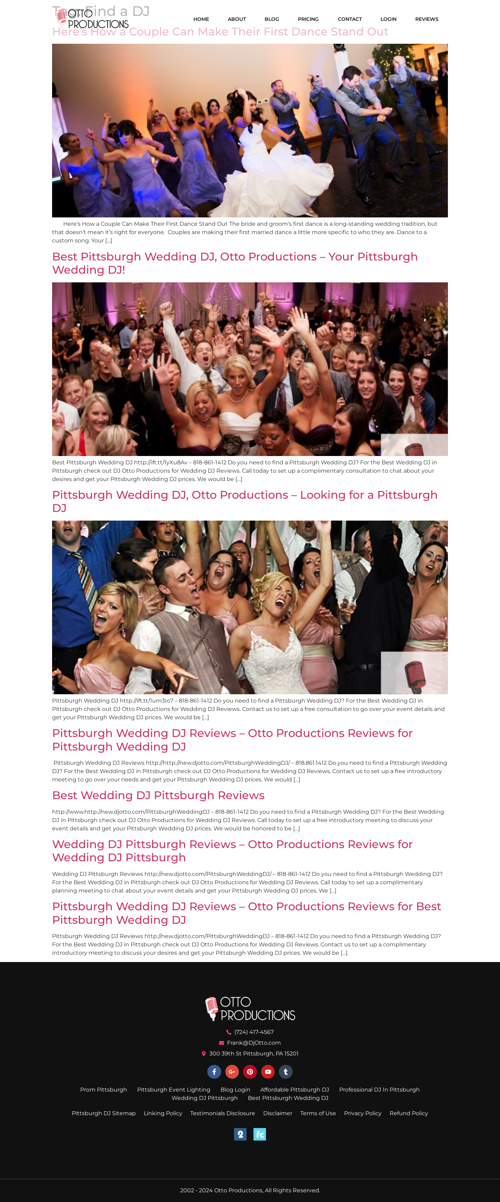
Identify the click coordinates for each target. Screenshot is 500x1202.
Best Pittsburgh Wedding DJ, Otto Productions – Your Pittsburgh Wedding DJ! (235, 263)
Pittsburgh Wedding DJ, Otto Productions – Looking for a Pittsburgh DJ (245, 501)
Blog (272, 19)
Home (201, 19)
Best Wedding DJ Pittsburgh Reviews (158, 795)
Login (389, 19)
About (237, 19)
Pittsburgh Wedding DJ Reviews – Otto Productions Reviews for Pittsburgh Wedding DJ (232, 739)
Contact (350, 19)
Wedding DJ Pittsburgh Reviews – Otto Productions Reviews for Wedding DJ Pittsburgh (232, 850)
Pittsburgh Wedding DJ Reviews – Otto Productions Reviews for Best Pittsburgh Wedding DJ (246, 913)
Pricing (308, 19)
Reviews (427, 19)
